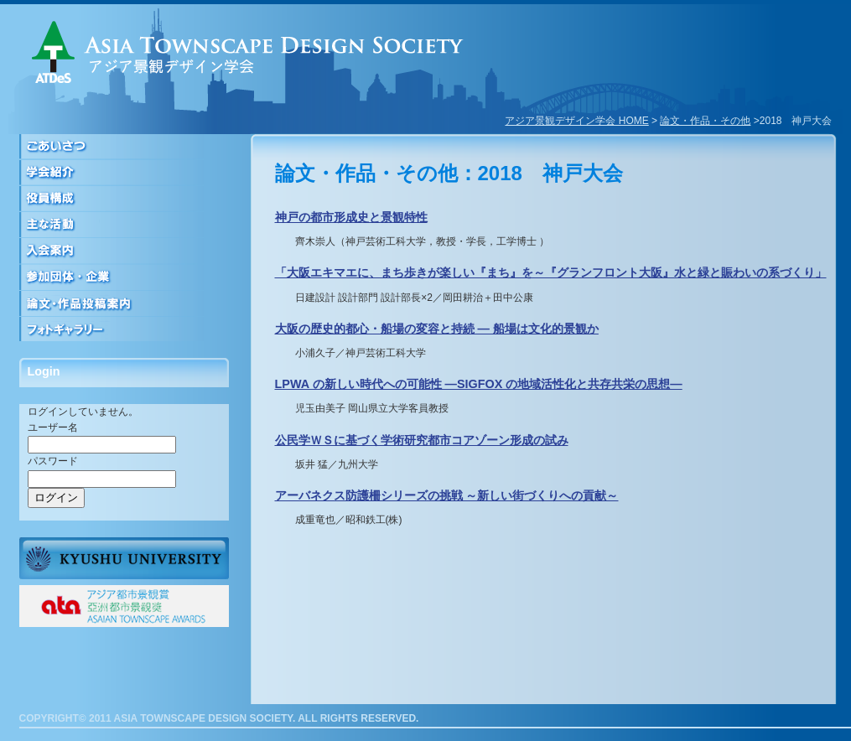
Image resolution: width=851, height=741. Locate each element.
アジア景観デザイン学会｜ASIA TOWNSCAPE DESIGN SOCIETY (248, 52)
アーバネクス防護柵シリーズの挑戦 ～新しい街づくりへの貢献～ (447, 495)
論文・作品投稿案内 (124, 303)
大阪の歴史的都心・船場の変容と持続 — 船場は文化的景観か (437, 328)
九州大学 (124, 558)
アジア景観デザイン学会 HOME (576, 121)
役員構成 (124, 199)
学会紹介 (124, 173)
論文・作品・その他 (705, 121)
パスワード (53, 461)
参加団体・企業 (124, 277)
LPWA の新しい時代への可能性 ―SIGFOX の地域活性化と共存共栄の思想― (478, 384)
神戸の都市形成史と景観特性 (351, 217)
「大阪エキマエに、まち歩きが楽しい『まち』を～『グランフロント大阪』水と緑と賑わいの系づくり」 (551, 272)
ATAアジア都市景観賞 (124, 606)
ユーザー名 (53, 427)
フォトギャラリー (124, 328)
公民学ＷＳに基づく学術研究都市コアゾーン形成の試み (421, 440)
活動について (124, 225)
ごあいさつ (124, 147)
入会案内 (124, 251)
